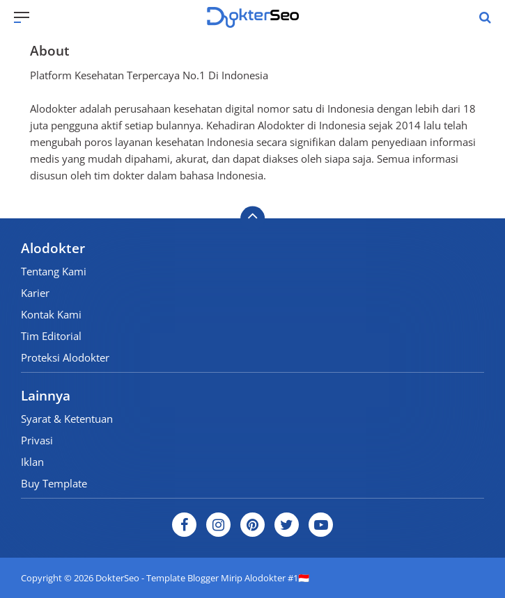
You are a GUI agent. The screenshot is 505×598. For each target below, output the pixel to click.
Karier (35, 293)
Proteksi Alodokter (65, 357)
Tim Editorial (51, 336)
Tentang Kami (53, 271)
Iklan (32, 462)
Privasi (37, 440)
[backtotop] (252, 219)
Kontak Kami (51, 314)
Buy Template (54, 483)
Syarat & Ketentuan (67, 419)
